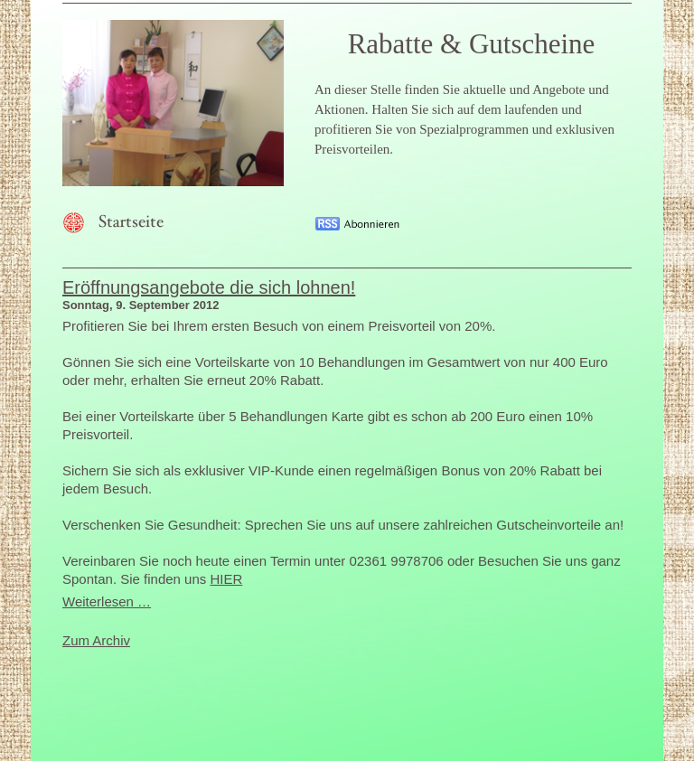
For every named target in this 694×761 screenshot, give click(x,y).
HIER (226, 579)
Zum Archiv (96, 640)
